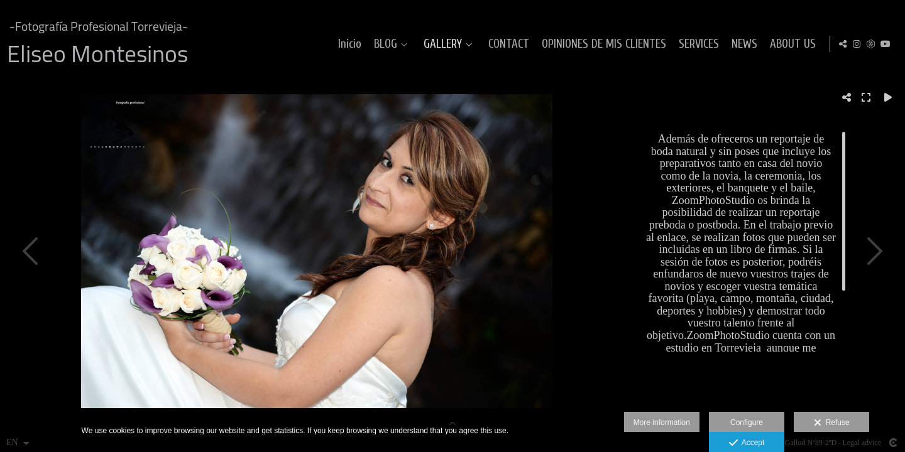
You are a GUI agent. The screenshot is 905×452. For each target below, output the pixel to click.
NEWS (742, 44)
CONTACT (506, 44)
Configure (746, 422)
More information (662, 422)
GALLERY (441, 44)
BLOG (383, 44)
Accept (747, 443)
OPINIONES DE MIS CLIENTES (602, 44)
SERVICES (697, 44)
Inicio (347, 44)
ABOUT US (791, 44)
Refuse (832, 423)
